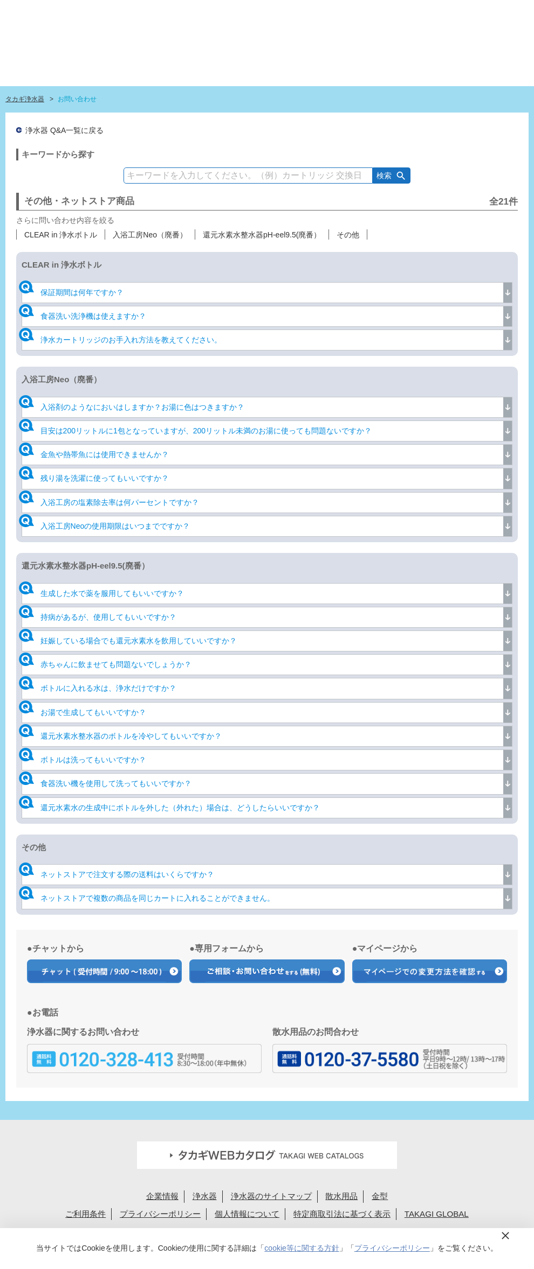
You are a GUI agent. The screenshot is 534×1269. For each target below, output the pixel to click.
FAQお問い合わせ (302, 12)
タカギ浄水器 (24, 99)
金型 (380, 1196)
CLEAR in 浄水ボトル (60, 234)
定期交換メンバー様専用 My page (481, 12)
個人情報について (247, 1213)
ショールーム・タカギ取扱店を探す (362, 62)
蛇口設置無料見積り (150, 12)
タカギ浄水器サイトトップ (124, 62)
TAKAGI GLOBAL (437, 1213)
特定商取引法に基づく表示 (342, 1213)
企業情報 (162, 1196)
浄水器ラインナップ (216, 62)
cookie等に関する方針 (301, 1248)
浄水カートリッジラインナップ (282, 62)
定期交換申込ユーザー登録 (226, 12)
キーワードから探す (58, 154)
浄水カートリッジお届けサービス (438, 62)
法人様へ (387, 12)
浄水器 (205, 1196)
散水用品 (341, 1196)
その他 (348, 234)
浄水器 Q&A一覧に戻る (64, 130)
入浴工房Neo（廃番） (150, 234)
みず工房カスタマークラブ (499, 62)
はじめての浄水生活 (161, 62)
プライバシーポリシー (160, 1213)
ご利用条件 (85, 1213)
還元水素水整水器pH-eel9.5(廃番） (262, 234)
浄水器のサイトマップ (271, 1196)
